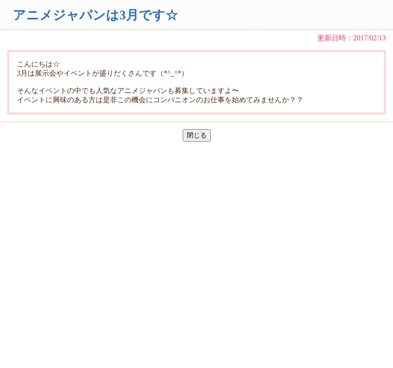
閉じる (197, 135)
